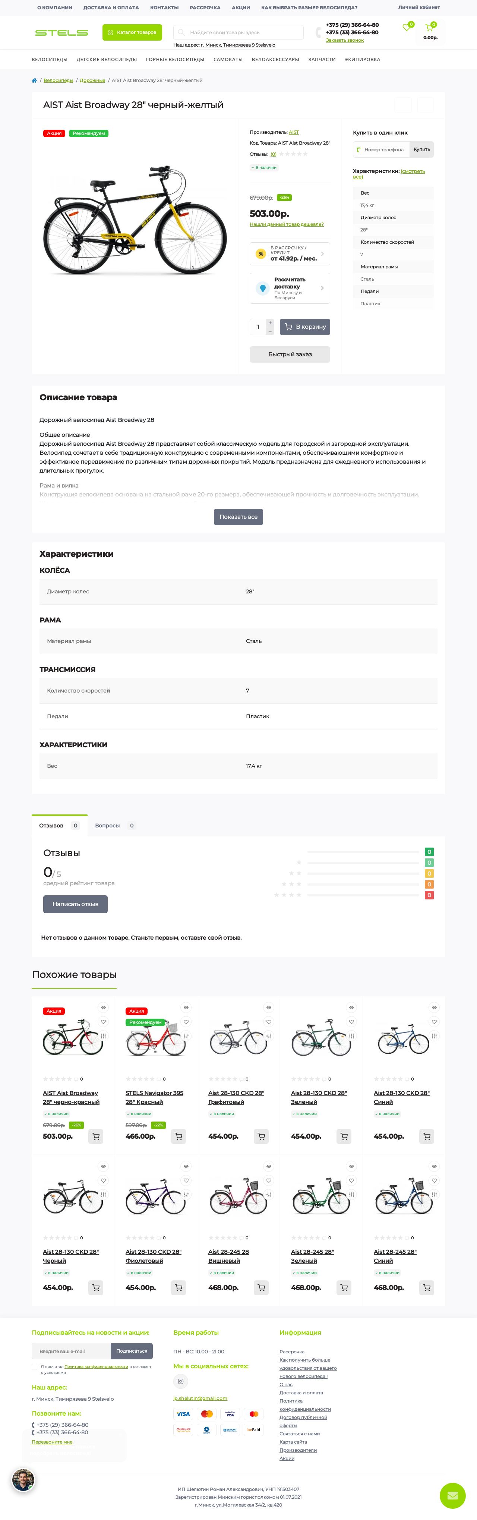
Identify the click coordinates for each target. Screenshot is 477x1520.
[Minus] (270, 331)
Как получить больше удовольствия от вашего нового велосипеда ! (308, 1368)
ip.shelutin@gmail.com (200, 1398)
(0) (274, 154)
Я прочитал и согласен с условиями (96, 1369)
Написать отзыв (75, 904)
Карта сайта (293, 1442)
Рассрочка (205, 7)
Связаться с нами (299, 1434)
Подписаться (131, 1351)
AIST (294, 132)
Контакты (164, 7)
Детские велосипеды (107, 59)
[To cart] (95, 1136)
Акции (241, 7)
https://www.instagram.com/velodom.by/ (180, 1381)
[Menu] (132, 32)
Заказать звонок (345, 40)
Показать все (238, 516)
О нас (286, 1384)
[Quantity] (258, 327)
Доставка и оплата (111, 7)
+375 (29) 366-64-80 (352, 25)
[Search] (181, 32)
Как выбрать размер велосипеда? (309, 7)
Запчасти (322, 59)
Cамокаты (228, 59)
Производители (298, 1450)
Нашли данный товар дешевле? (287, 224)
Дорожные (92, 80)
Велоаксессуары (276, 59)
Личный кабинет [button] (419, 7)
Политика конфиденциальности (96, 1366)
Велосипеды (50, 59)
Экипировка (362, 59)
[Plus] (270, 323)
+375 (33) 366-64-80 (352, 32)
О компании (54, 7)
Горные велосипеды (175, 59)
